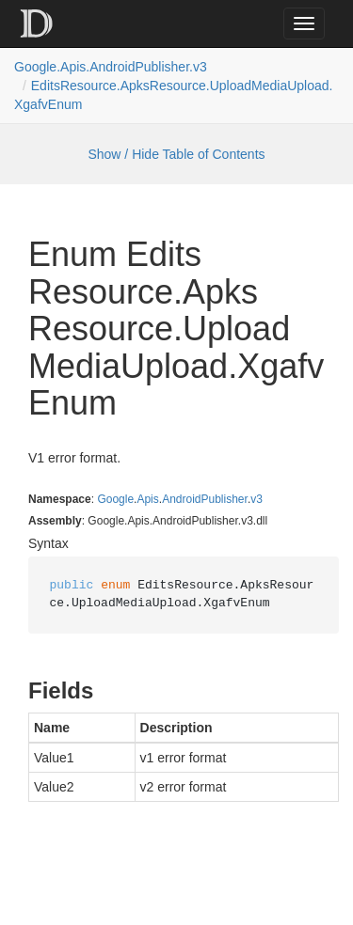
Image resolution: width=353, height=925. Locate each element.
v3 (256, 499)
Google (115, 499)
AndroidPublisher (205, 499)
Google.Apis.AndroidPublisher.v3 (110, 66)
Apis (147, 499)
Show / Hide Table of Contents (176, 154)
